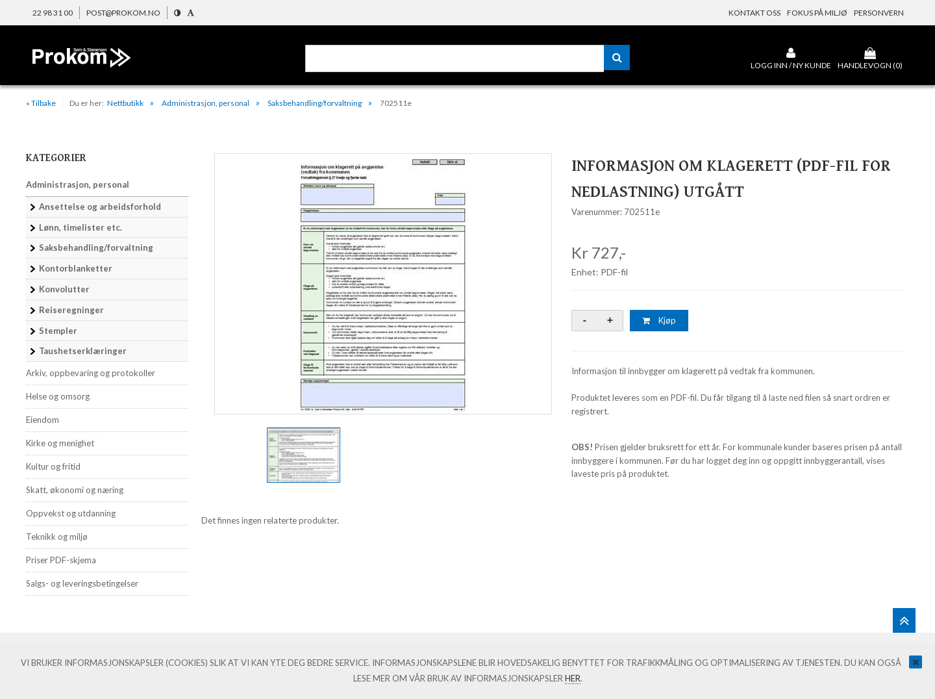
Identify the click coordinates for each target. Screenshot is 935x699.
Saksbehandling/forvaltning (315, 103)
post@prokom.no (123, 13)
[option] (383, 284)
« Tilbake (41, 103)
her (572, 678)
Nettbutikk (125, 103)
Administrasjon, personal (205, 103)
